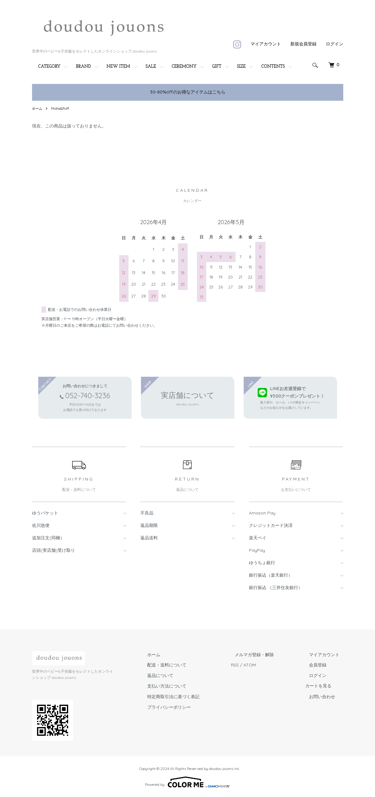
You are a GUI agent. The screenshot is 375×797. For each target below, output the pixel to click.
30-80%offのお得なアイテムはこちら (187, 92)
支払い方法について (184, 686)
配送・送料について (184, 665)
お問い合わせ (326, 696)
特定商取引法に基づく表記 (191, 696)
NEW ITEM (118, 66)
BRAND (83, 66)
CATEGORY (49, 66)
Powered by (187, 782)
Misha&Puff (62, 108)
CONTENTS (273, 66)
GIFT (217, 66)
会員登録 (321, 665)
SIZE (241, 66)
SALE (151, 66)
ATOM (264, 665)
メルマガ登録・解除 (265, 654)
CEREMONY (184, 66)
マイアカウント (266, 44)
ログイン (334, 44)
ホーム (37, 108)
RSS (249, 665)
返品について (178, 675)
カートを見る (326, 686)
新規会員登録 (303, 44)
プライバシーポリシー (187, 707)
